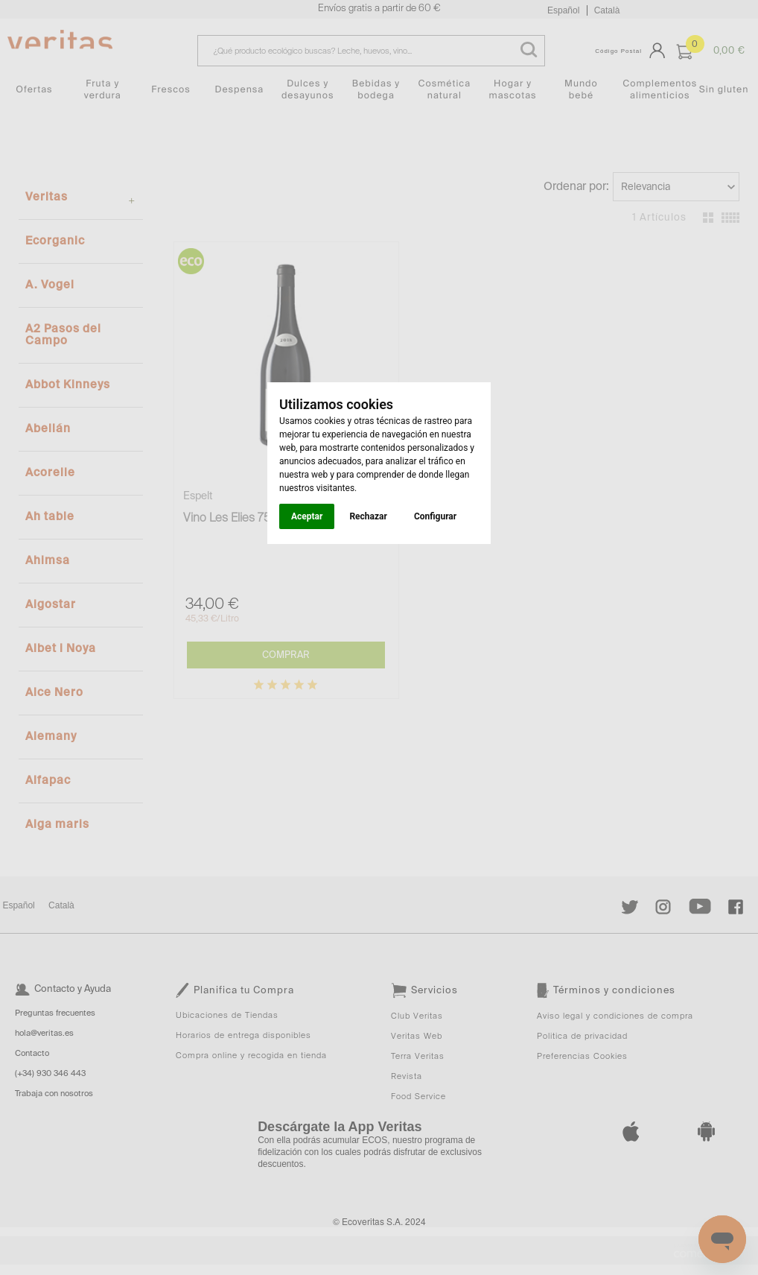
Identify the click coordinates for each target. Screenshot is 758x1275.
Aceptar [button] (306, 516)
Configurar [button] (435, 516)
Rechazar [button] (367, 516)
